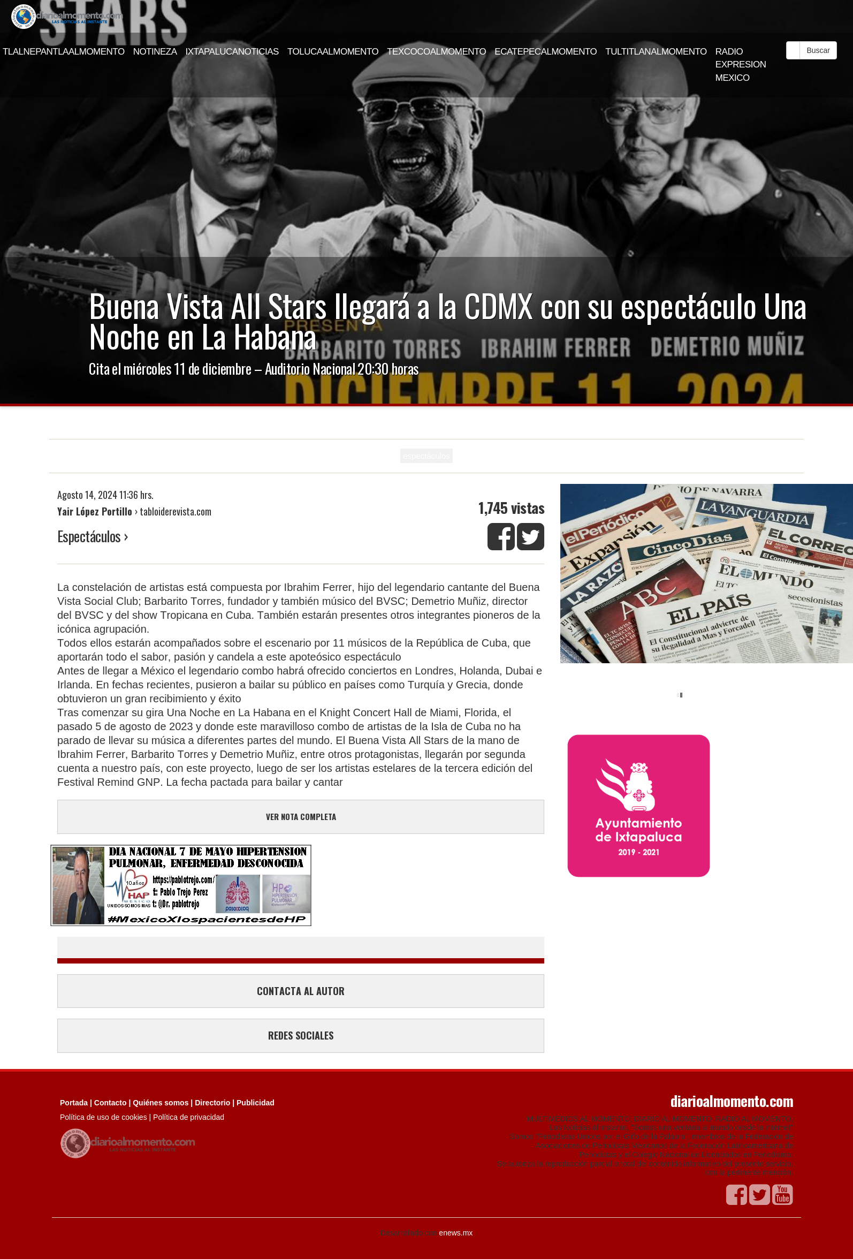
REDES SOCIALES (300, 1035)
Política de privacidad (188, 1117)
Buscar (818, 50)
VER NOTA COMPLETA (301, 816)
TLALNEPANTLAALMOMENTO (64, 52)
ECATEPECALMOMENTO (545, 52)
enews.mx (456, 1232)
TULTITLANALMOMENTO (656, 52)
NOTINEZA (155, 52)
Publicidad (256, 1102)
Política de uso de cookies (103, 1117)
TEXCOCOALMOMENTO (436, 52)
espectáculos (426, 455)
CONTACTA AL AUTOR (301, 991)
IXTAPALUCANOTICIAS (232, 52)
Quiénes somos (160, 1102)
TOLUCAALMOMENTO (332, 52)
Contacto (110, 1102)
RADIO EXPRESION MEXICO (740, 65)
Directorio (212, 1102)
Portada (74, 1102)
